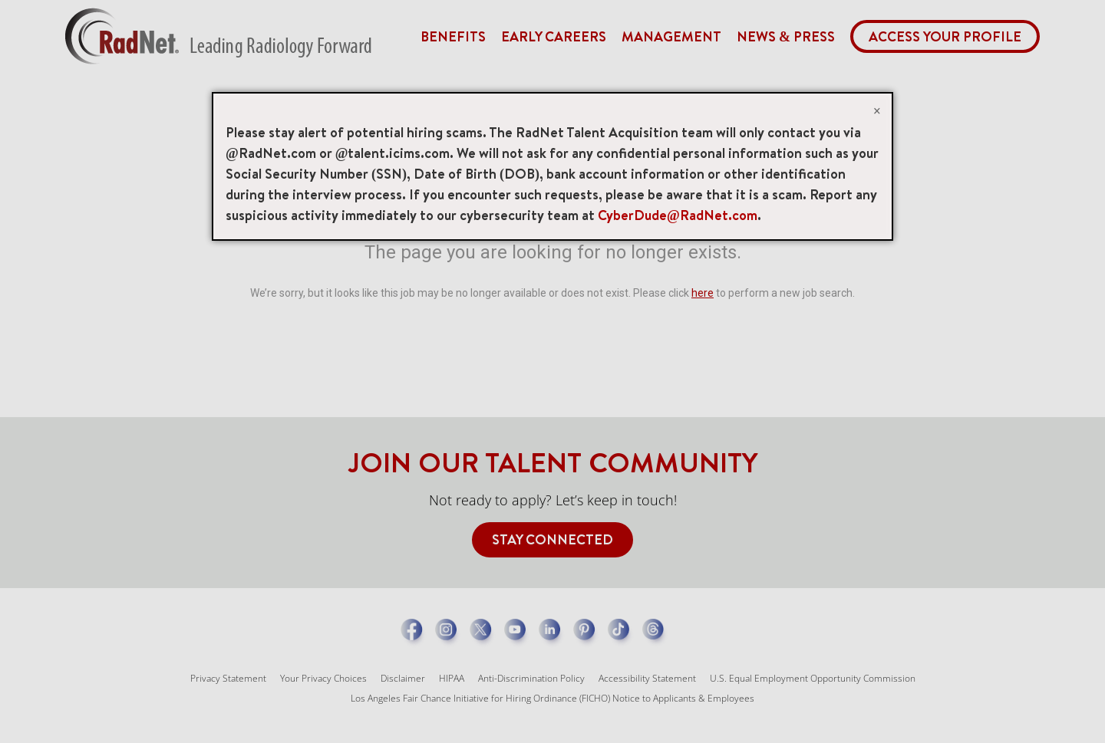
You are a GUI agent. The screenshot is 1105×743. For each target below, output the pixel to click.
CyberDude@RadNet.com (677, 215)
